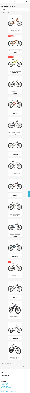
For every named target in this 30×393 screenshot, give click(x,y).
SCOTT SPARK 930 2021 (15, 275)
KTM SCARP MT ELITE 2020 (15, 30)
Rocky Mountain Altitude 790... (15, 71)
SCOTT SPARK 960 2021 (15, 91)
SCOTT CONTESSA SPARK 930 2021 (15, 132)
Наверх (25, 366)
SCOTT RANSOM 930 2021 (15, 255)
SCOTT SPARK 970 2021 (15, 296)
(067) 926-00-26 (4, 386)
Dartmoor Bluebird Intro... (15, 316)
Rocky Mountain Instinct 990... (15, 50)
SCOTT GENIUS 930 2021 (15, 193)
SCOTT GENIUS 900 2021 (15, 173)
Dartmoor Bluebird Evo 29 (15, 357)
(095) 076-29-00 (4, 383)
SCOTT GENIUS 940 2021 (15, 214)
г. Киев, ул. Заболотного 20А (7, 387)
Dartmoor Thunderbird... (15, 336)
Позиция (15, 9)
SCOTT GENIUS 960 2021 (15, 234)
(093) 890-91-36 (4, 384)
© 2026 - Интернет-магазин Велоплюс (9, 391)
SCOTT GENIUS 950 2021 (15, 153)
